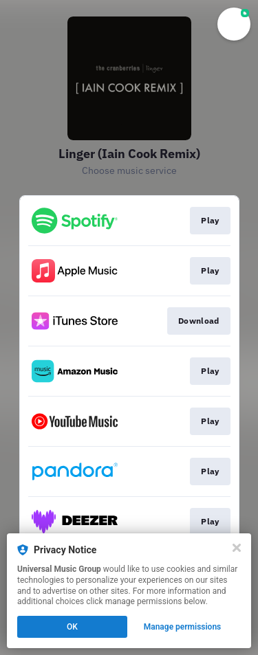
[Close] (237, 548)
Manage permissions (183, 627)
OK (72, 627)
